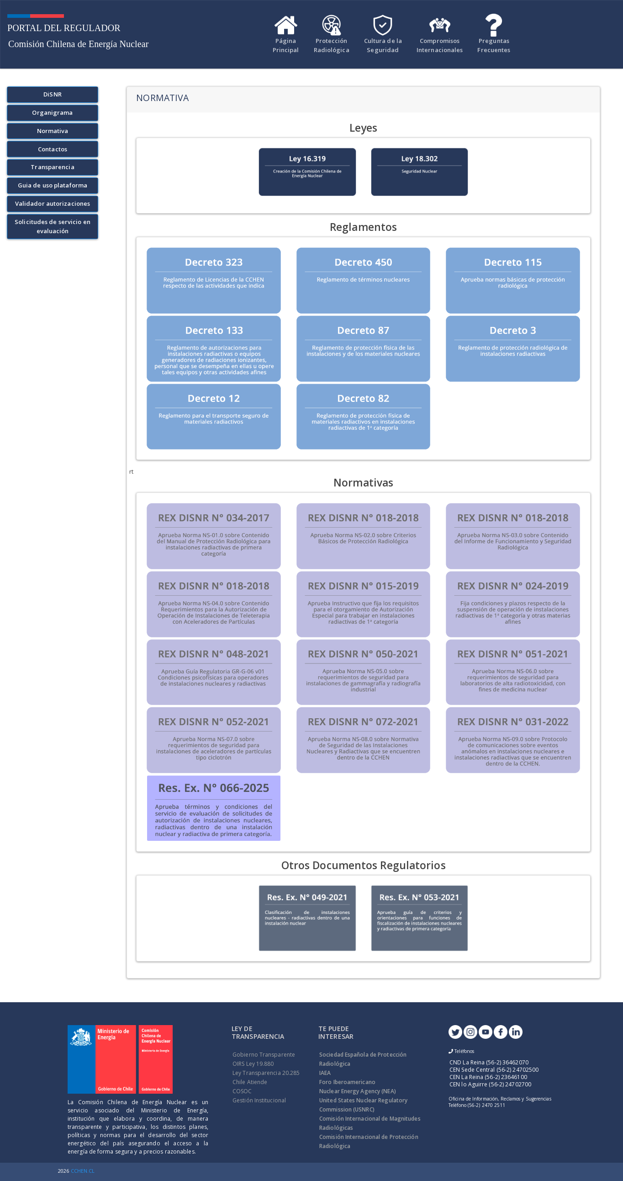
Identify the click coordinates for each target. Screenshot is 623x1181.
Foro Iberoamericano (347, 1082)
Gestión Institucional (259, 1100)
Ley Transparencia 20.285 (266, 1073)
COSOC (242, 1091)
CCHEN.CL (83, 1170)
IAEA (325, 1073)
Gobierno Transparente (263, 1054)
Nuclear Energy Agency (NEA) (357, 1091)
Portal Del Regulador (64, 27)
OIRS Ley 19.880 (253, 1064)
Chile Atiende (249, 1082)
